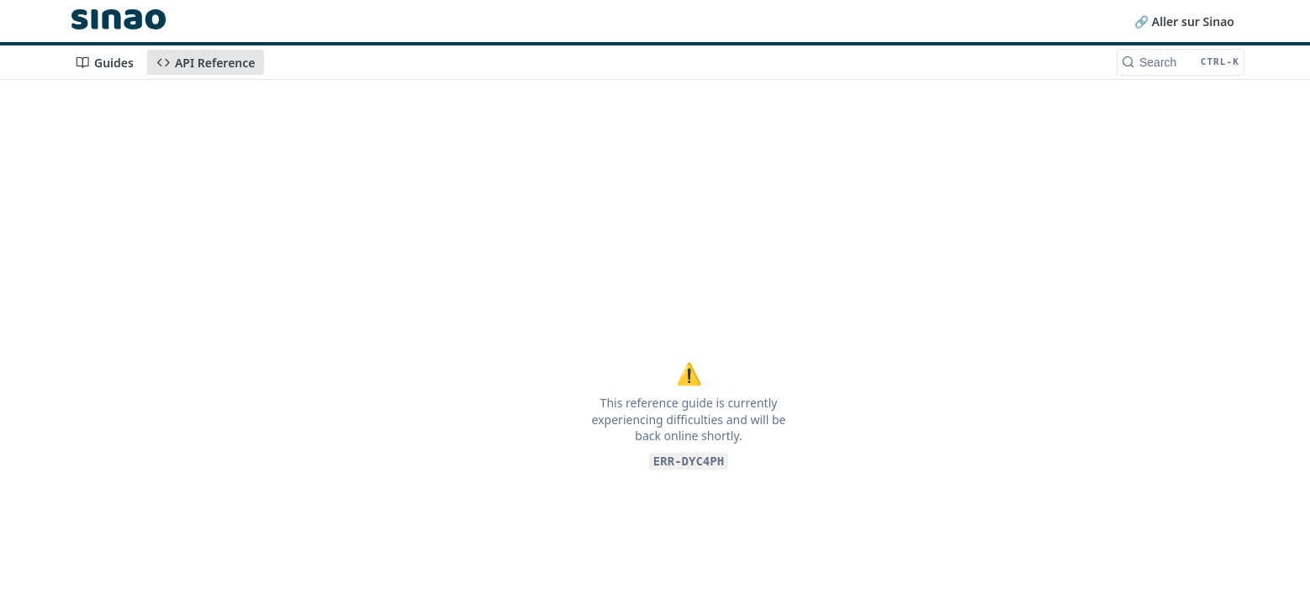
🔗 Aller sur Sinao (1184, 21)
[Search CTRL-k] (1180, 62)
